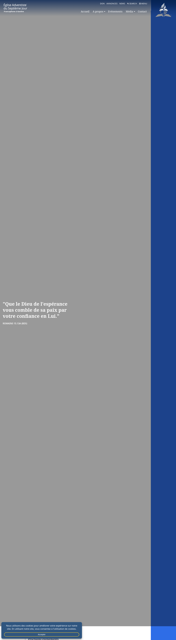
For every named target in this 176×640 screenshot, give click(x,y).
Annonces (112, 3)
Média (129, 11)
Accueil (85, 11)
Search (132, 3)
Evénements (115, 11)
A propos (98, 11)
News (122, 3)
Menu (143, 3)
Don (102, 3)
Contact (142, 11)
